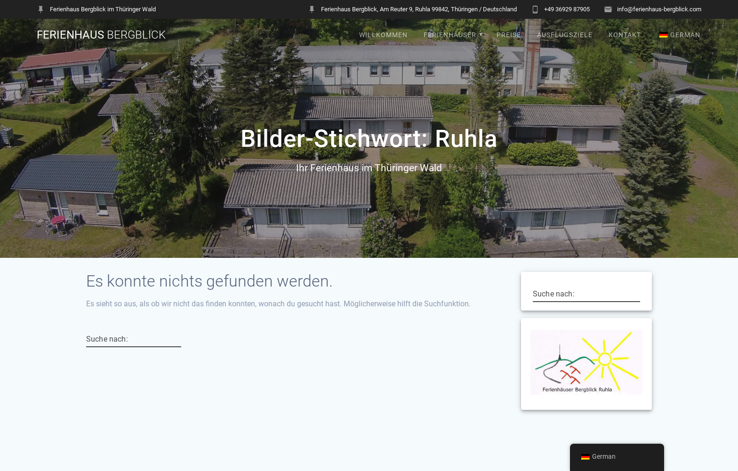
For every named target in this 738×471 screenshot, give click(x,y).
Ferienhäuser (450, 35)
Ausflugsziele (565, 35)
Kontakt (625, 35)
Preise (509, 35)
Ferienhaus (101, 34)
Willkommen (383, 35)
